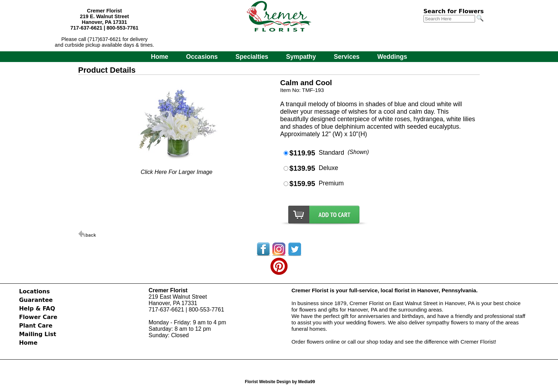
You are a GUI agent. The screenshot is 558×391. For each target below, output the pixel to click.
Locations (34, 291)
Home (159, 56)
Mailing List (37, 334)
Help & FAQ (37, 308)
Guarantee (36, 300)
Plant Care (35, 325)
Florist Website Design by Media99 (280, 381)
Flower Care (38, 317)
